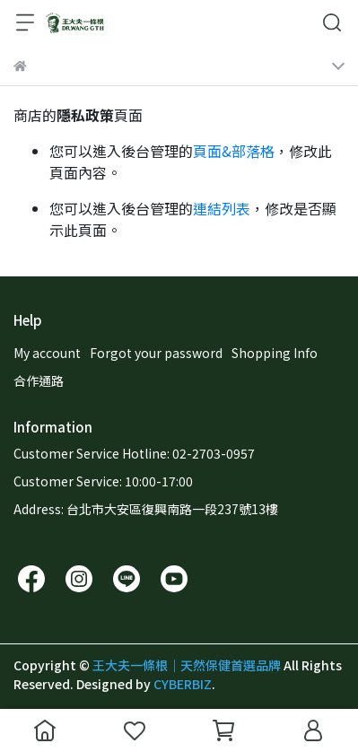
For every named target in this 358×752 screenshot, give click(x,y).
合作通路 (38, 380)
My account (47, 353)
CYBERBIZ (182, 684)
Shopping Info (274, 353)
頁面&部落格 (234, 151)
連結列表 (221, 208)
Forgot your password (156, 353)
